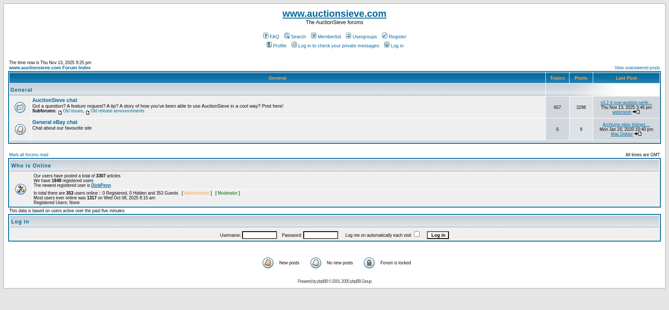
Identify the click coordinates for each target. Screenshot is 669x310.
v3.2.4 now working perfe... (626, 102)
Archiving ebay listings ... (626, 124)
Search (295, 36)
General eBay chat (55, 122)
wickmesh (622, 112)
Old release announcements (117, 110)
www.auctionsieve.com (334, 13)
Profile (276, 45)
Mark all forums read (28, 154)
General (21, 90)
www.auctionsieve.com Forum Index (50, 67)
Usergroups (361, 36)
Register (394, 36)
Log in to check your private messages (335, 45)
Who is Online (31, 166)
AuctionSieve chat (54, 100)
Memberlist (326, 36)
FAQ (271, 36)
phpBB (322, 281)
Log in (394, 45)
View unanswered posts (637, 67)
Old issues (73, 110)
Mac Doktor (622, 134)
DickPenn (101, 185)
